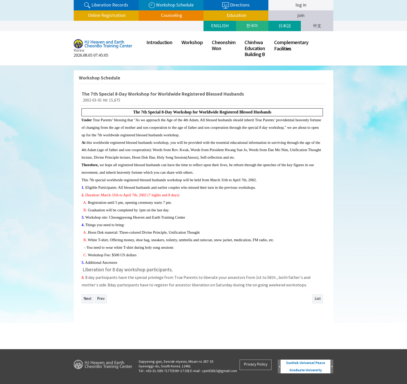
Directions (236, 5)
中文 (317, 26)
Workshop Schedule (171, 5)
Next (88, 299)
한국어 (252, 26)
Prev (101, 299)
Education (236, 15)
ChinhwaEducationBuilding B (255, 48)
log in (301, 5)
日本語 (285, 26)
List (318, 299)
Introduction (159, 42)
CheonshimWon (223, 45)
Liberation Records (106, 5)
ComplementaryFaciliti (291, 46)
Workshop (192, 42)
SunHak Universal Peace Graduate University (305, 366)
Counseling (171, 15)
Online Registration (106, 15)
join (300, 15)
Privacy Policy (255, 364)
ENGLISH (220, 26)
